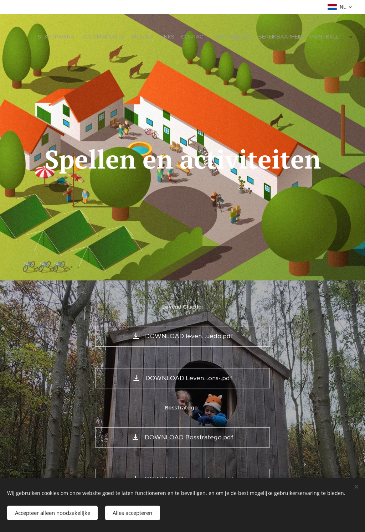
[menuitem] (282, 37)
